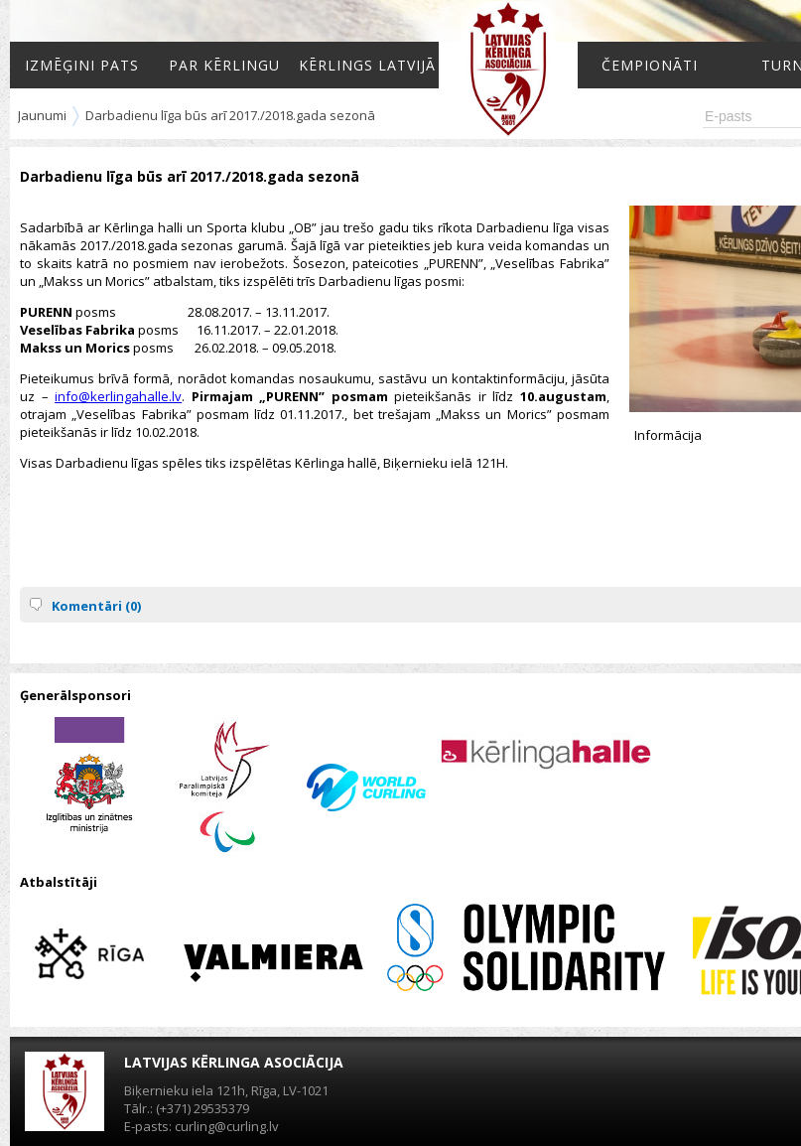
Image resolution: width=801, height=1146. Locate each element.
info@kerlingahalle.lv (118, 396)
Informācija (668, 435)
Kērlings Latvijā (367, 65)
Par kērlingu (224, 65)
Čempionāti (649, 65)
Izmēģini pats (82, 65)
